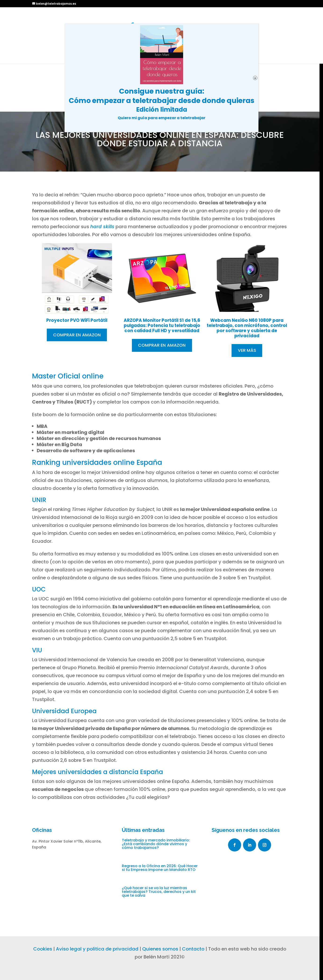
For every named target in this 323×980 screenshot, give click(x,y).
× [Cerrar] (255, 78)
